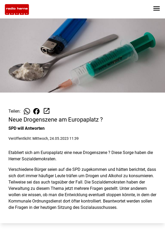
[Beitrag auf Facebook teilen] (36, 111)
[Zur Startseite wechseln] (17, 9)
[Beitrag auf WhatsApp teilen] (27, 111)
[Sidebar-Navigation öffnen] (156, 9)
